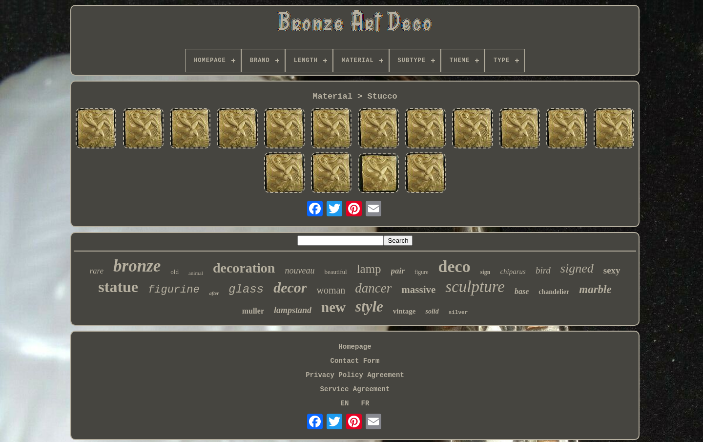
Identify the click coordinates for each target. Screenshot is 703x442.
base (522, 291)
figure (421, 272)
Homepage (354, 347)
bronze (137, 265)
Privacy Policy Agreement (355, 375)
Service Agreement (355, 389)
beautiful (335, 271)
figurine (174, 290)
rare (96, 270)
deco (454, 266)
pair (398, 270)
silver (458, 313)
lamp (369, 268)
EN (345, 403)
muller (253, 311)
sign (485, 272)
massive (418, 289)
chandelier (553, 291)
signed (577, 268)
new (333, 307)
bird (543, 270)
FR (365, 403)
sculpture (475, 286)
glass (246, 289)
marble (595, 289)
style (369, 306)
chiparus (513, 271)
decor (290, 287)
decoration (244, 267)
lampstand (292, 310)
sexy (611, 270)
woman (330, 290)
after (214, 293)
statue (118, 286)
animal (195, 273)
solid (431, 311)
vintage (404, 311)
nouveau (299, 270)
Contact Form (355, 361)
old (174, 271)
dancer (373, 288)
